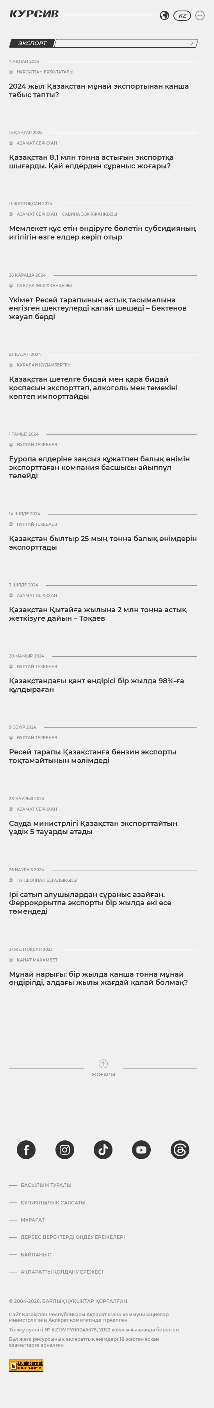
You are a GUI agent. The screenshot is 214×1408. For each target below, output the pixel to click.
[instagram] (64, 1149)
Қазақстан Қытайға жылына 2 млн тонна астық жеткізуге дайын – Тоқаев (97, 614)
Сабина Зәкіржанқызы (89, 214)
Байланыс (36, 1255)
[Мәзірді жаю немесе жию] (200, 16)
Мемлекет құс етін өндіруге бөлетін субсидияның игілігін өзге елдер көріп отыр (102, 232)
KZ (182, 15)
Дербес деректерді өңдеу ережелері (73, 1237)
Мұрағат (33, 1220)
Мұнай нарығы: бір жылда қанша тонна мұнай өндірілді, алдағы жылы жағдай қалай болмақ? (98, 978)
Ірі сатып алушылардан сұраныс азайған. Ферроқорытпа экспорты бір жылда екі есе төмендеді (90, 903)
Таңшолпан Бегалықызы (47, 880)
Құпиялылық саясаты (53, 1203)
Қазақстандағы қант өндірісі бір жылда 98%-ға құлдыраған (96, 685)
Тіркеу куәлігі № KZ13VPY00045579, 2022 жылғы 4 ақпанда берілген (94, 1330)
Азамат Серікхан (37, 143)
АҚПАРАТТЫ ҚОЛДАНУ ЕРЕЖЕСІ (62, 1272)
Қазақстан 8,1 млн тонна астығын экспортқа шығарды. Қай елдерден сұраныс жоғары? (91, 161)
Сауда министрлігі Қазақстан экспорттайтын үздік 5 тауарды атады (93, 827)
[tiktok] (103, 1149)
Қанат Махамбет (37, 960)
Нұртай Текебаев (37, 445)
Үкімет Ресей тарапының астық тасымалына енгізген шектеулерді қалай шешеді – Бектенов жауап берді (98, 308)
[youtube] (141, 1149)
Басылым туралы (46, 1185)
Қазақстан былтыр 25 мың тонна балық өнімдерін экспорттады (103, 543)
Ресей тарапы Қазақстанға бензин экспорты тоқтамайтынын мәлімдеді (93, 756)
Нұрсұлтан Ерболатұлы (45, 72)
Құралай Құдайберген (44, 365)
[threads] (180, 1149)
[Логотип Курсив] (34, 14)
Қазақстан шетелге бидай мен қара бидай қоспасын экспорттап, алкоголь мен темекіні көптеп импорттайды (93, 387)
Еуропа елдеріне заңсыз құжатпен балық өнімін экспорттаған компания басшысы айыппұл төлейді (99, 467)
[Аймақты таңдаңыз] (164, 16)
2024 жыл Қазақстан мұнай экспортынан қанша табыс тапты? (99, 90)
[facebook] (26, 1149)
